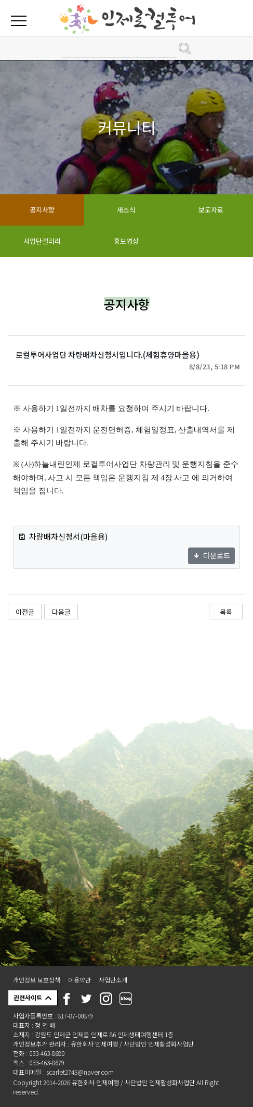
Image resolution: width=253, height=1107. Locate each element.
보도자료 (210, 210)
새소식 (126, 210)
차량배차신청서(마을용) (63, 536)
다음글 (61, 612)
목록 (226, 612)
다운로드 (211, 555)
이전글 (25, 612)
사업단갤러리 (42, 241)
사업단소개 (113, 979)
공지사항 (42, 210)
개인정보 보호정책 (36, 979)
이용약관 (79, 979)
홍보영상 (126, 241)
